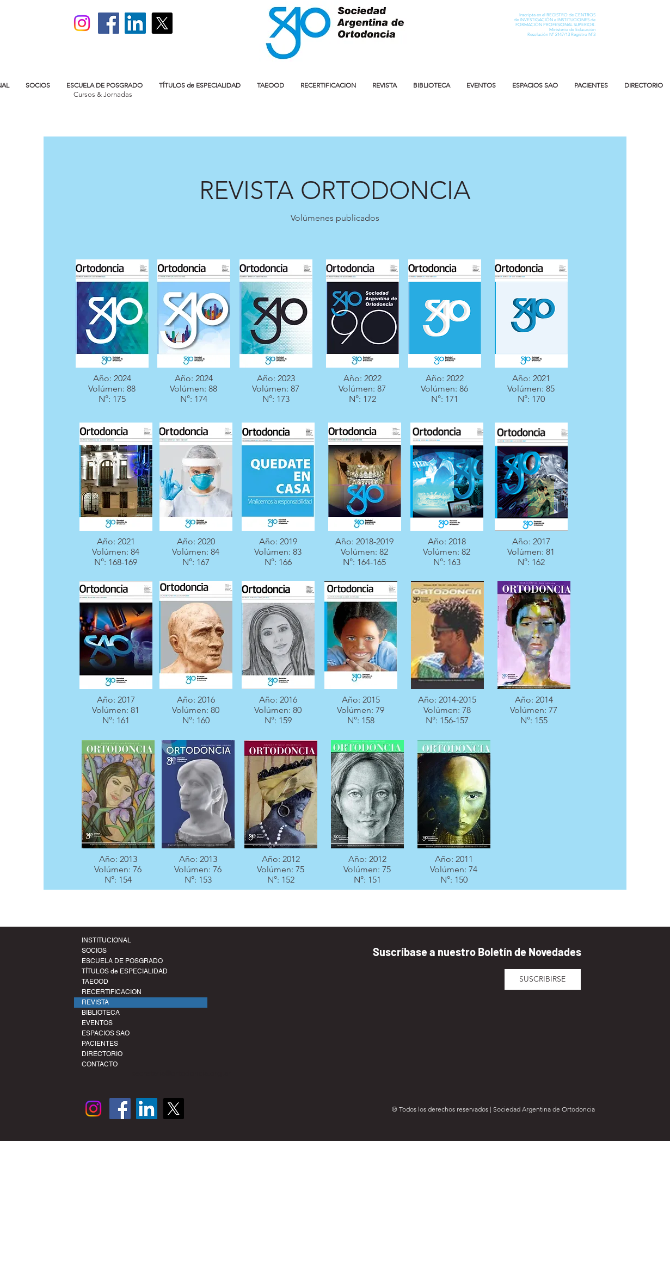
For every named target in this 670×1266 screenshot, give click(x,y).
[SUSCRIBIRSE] (542, 979)
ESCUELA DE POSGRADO (122, 961)
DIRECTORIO (102, 1054)
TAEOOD (95, 981)
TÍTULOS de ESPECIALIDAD (125, 971)
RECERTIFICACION (112, 992)
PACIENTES (100, 1043)
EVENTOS (97, 1023)
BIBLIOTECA (101, 1012)
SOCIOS (94, 950)
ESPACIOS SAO (106, 1033)
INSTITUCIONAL (106, 940)
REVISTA (95, 1002)
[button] (37, 85)
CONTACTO (100, 1064)
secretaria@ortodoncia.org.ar (181, 1073)
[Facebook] (108, 23)
